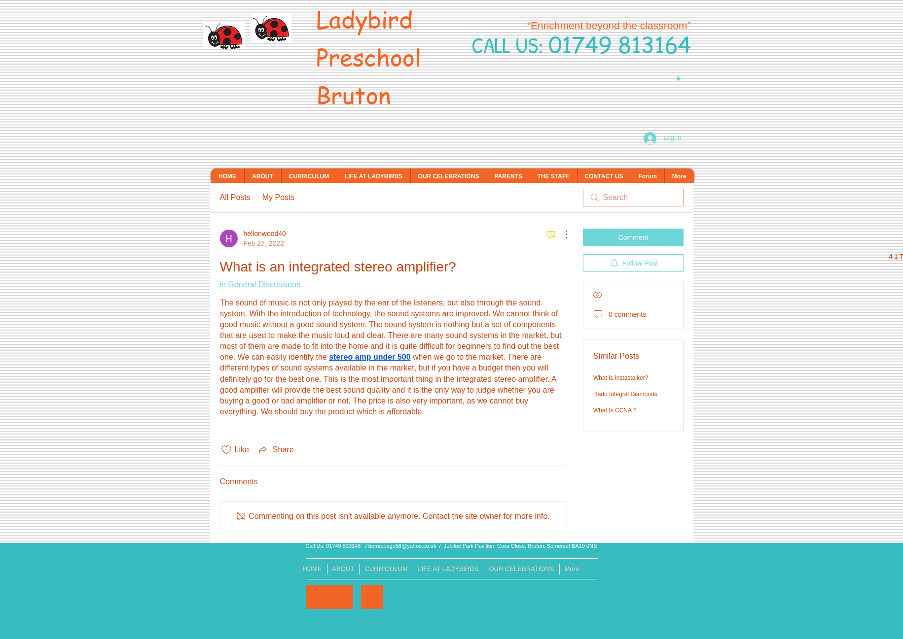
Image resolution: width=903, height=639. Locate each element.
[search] (633, 197)
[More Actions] (561, 234)
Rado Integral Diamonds (625, 394)
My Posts (278, 197)
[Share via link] (275, 450)
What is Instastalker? (620, 377)
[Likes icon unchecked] (226, 450)
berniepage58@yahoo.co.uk (402, 546)
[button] (678, 78)
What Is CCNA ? (614, 410)
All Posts (235, 197)
